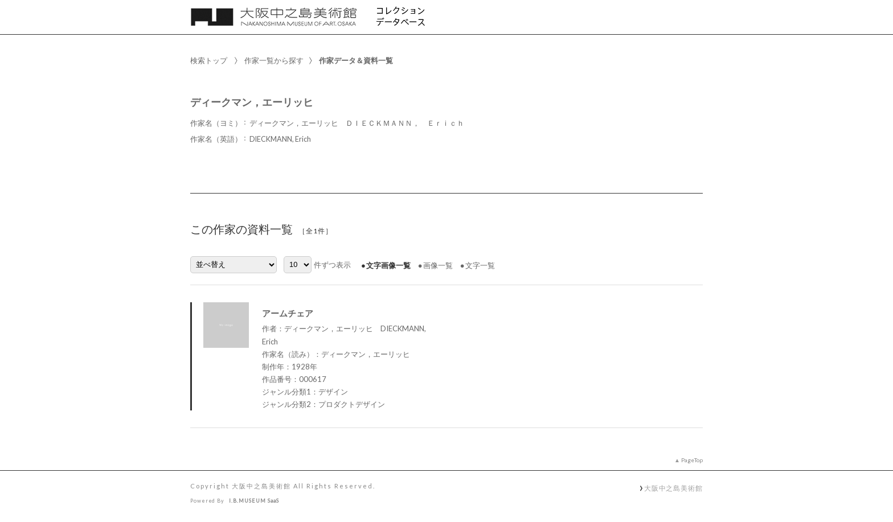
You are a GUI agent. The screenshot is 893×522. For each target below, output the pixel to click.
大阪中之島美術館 (673, 488)
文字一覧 (480, 265)
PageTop (692, 460)
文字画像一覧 (388, 265)
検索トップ (208, 60)
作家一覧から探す (274, 60)
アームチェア (287, 313)
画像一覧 (438, 265)
